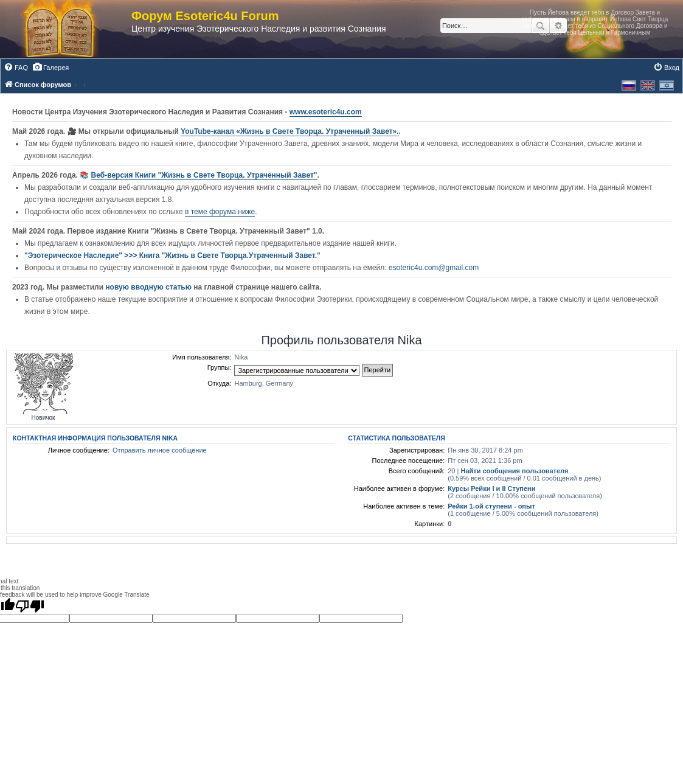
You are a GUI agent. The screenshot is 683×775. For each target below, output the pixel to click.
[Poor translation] (29, 606)
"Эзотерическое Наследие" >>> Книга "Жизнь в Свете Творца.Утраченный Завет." (172, 255)
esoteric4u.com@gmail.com (434, 267)
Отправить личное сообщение (160, 450)
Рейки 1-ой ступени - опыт (491, 506)
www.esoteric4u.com (325, 112)
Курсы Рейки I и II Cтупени (491, 488)
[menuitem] (16, 67)
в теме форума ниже (220, 211)
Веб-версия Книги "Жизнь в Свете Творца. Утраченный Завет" (204, 175)
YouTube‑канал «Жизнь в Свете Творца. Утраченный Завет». (290, 131)
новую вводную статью (149, 287)
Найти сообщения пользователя (514, 470)
